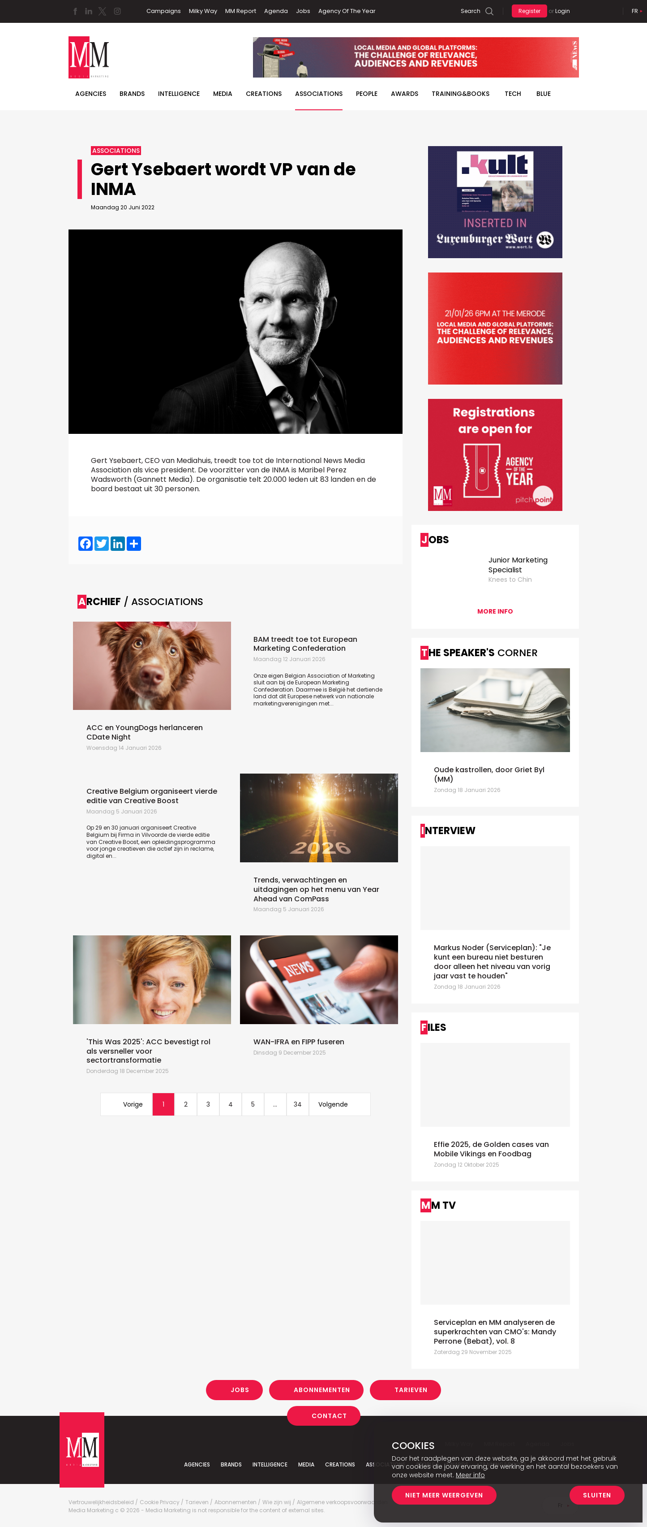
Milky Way (203, 11)
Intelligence (179, 93)
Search (470, 11)
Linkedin (88, 11)
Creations (264, 93)
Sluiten (597, 1495)
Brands (132, 93)
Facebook (75, 11)
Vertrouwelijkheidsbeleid (101, 1502)
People (366, 93)
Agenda (276, 11)
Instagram (117, 11)
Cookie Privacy (160, 1502)
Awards (404, 93)
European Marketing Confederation (301, 686)
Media (222, 93)
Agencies (90, 93)
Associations (319, 93)
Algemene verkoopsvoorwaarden (342, 1502)
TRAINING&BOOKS (460, 93)
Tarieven (411, 1389)
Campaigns (163, 11)
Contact (329, 1415)
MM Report (240, 11)
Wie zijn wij (276, 1502)
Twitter (102, 11)
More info (495, 611)
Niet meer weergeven (444, 1495)
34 (298, 1104)
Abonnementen (322, 1389)
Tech (513, 93)
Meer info (470, 1475)
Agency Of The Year (347, 11)
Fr (635, 11)
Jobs (303, 11)
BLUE (543, 93)
